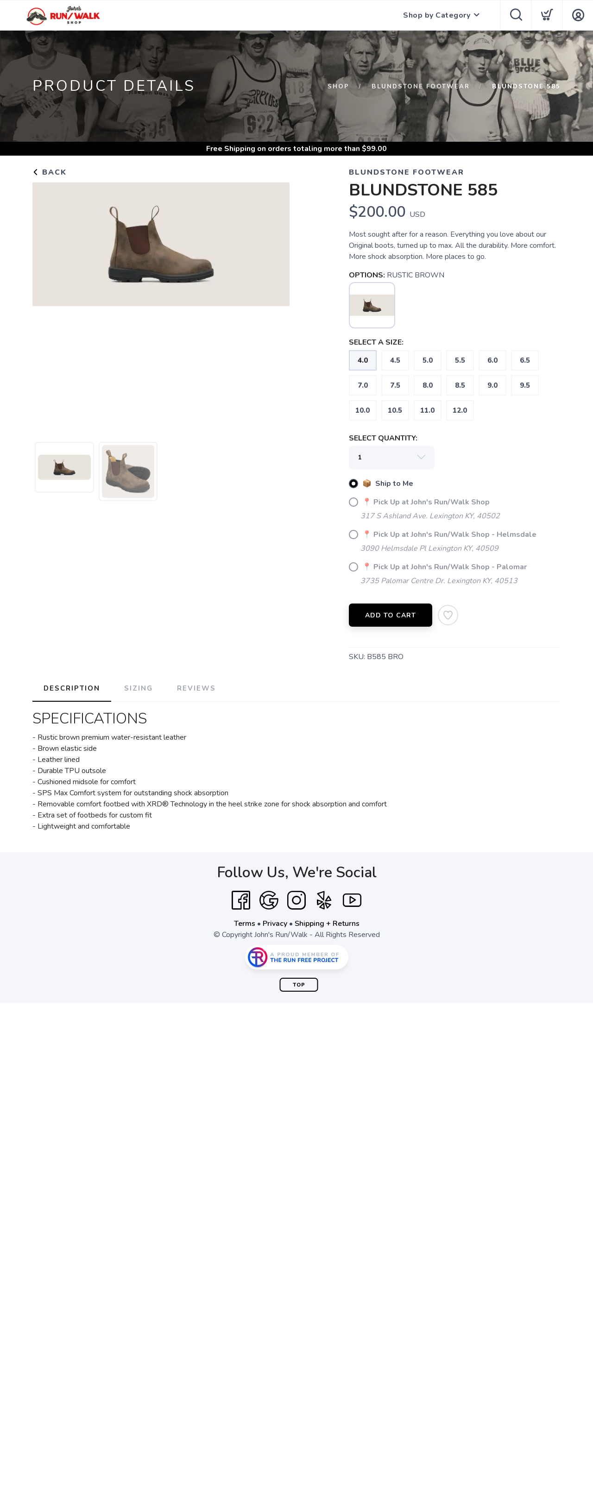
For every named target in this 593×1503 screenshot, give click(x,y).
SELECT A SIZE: (376, 342)
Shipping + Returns (327, 923)
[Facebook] (241, 900)
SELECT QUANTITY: (383, 438)
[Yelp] (324, 900)
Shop (338, 86)
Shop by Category (436, 15)
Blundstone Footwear (421, 86)
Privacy (275, 923)
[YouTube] (352, 900)
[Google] (269, 900)
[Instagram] (296, 900)
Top (299, 984)
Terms (244, 923)
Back (49, 172)
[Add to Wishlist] (448, 615)
